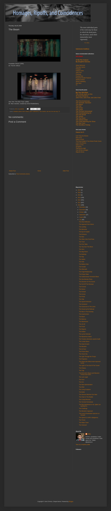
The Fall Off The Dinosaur (86, 284)
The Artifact (82, 331)
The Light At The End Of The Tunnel (89, 365)
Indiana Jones (80, 70)
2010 (79, 205)
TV (59, 111)
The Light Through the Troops (87, 356)
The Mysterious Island (85, 336)
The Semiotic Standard (83, 103)
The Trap (81, 370)
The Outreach (83, 425)
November (82, 209)
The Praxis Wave (84, 351)
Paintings (78, 74)
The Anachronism (84, 314)
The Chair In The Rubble (86, 397)
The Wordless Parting (83, 125)
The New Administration (86, 384)
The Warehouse (83, 321)
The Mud (81, 237)
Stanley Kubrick (80, 79)
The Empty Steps (84, 274)
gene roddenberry (34, 111)
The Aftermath (83, 269)
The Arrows (82, 294)
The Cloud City (83, 354)
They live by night (81, 148)
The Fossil (82, 326)
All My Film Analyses (82, 60)
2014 (79, 195)
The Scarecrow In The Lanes (87, 306)
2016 (79, 192)
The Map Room (83, 251)
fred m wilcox (25, 111)
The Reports (82, 329)
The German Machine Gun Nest (88, 394)
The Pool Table (83, 244)
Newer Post (12, 171)
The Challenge (83, 408)
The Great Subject (81, 141)
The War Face (80, 123)
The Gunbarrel (83, 304)
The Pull (78, 106)
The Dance (82, 289)
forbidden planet (17, 111)
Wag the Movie (80, 152)
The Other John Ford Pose (86, 239)
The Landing (82, 227)
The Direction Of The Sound (87, 281)
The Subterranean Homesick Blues (89, 276)
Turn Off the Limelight (82, 150)
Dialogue (78, 69)
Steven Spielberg (80, 81)
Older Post (66, 171)
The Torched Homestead (86, 402)
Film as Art (79, 137)
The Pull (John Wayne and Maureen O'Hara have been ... (89, 373)
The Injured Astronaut (85, 301)
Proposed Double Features (83, 78)
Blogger (71, 501)
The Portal (82, 296)
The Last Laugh (83, 377)
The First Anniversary (83, 101)
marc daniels (42, 111)
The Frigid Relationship (85, 272)
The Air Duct (82, 349)
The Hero (81, 249)
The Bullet (82, 392)
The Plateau (82, 368)
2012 (79, 200)
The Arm (81, 382)
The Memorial (83, 229)
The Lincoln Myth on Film (84, 94)
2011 (79, 202)
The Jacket (79, 116)
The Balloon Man (84, 264)
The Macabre (83, 346)
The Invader (82, 266)
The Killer (81, 387)
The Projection (83, 359)
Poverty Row (79, 76)
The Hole (81, 261)
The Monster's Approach (86, 411)
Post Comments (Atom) (23, 174)
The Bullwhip (82, 254)
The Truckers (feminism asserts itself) (89, 339)
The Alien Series (80, 67)
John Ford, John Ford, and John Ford (88, 97)
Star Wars (78, 83)
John (89, 434)
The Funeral (82, 286)
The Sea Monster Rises (85, 279)
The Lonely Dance (84, 341)
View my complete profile (83, 444)
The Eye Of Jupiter (84, 232)
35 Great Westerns (82, 96)
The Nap (81, 256)
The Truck (82, 242)
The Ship (81, 299)
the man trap (54, 111)
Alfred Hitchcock (80, 65)
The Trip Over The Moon (86, 247)
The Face (81, 379)
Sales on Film (80, 145)
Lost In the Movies (81, 143)
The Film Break (81, 115)
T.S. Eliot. (86, 43)
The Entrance (83, 234)
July (80, 219)
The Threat (82, 420)
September (82, 214)
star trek (49, 111)
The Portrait (82, 291)
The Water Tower (84, 422)
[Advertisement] (33, 480)
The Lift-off (82, 324)
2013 (79, 197)
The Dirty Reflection (84, 222)
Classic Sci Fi (80, 132)
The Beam (82, 316)
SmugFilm (79, 146)
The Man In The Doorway (86, 311)
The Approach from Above (86, 224)
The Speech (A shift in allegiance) (88, 417)
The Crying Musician (85, 399)
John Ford (79, 72)
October (81, 212)
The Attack (79, 104)
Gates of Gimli (80, 139)
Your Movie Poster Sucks (94, 141)
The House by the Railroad (86, 309)
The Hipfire (82, 259)
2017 (79, 190)
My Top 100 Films (82, 92)
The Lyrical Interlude (85, 334)
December (82, 207)
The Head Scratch (84, 344)
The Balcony (82, 319)
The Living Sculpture (85, 389)
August (81, 217)
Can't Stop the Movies (82, 136)
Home (39, 171)
